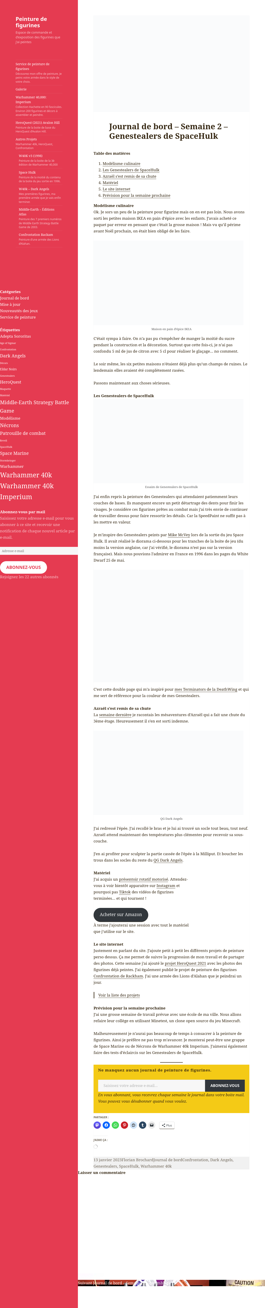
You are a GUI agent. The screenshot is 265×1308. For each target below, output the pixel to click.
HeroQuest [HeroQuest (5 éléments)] (10, 382)
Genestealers (105, 1166)
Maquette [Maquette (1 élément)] (5, 389)
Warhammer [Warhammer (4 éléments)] (12, 466)
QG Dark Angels (168, 860)
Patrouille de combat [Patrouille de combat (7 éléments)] (23, 433)
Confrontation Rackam (40, 239)
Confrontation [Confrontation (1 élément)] (8, 349)
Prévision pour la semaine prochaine (137, 195)
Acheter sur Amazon (121, 914)
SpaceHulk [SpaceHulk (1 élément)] (6, 446)
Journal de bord (14, 298)
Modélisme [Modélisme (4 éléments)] (10, 418)
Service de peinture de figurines (39, 73)
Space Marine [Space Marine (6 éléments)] (14, 453)
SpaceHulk (129, 1166)
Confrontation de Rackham (118, 976)
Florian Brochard (138, 1159)
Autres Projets (35, 143)
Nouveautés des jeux (19, 310)
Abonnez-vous (23, 567)
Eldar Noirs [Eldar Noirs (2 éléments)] (8, 369)
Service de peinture (18, 317)
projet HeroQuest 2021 (185, 963)
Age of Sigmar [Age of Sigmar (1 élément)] (8, 343)
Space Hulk (40, 176)
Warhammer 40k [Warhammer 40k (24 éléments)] (26, 475)
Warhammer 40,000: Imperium (39, 106)
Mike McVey (179, 534)
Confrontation (195, 1159)
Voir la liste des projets (119, 995)
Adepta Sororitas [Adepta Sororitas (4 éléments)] (15, 336)
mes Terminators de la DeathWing (206, 689)
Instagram (165, 885)
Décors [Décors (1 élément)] (4, 363)
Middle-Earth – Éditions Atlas (40, 218)
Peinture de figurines (31, 22)
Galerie (21, 89)
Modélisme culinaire (121, 163)
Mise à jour (10, 304)
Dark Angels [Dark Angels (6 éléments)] (13, 356)
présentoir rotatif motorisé (143, 879)
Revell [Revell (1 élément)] (3, 440)
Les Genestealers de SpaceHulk (131, 169)
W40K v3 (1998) (40, 160)
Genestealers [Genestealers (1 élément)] (7, 375)
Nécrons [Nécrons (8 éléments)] (9, 425)
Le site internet (116, 189)
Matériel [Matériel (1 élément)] (5, 395)
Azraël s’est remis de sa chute (129, 176)
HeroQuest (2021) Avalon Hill (39, 127)
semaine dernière (115, 714)
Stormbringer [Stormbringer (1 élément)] (8, 460)
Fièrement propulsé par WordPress (32, 1304)
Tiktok (125, 891)
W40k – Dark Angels (40, 195)
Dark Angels (221, 1159)
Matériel (110, 182)
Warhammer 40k (156, 1166)
